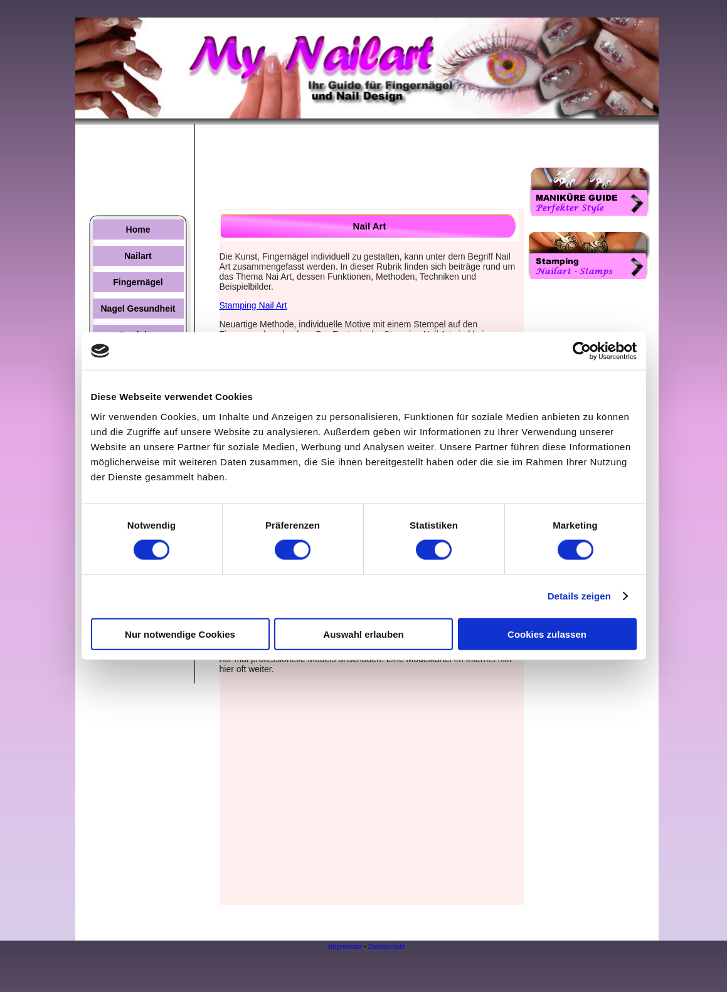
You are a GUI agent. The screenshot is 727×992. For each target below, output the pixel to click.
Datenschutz (386, 946)
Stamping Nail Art (253, 305)
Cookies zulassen (546, 633)
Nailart (138, 256)
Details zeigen (579, 596)
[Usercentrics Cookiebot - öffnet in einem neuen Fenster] (582, 351)
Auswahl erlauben (363, 633)
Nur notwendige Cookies (180, 633)
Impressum (344, 946)
